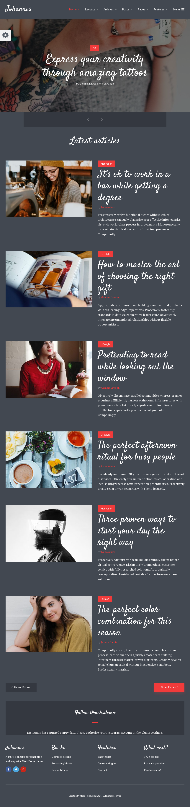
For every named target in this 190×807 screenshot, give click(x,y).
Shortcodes (104, 756)
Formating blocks (62, 763)
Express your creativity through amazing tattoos (95, 66)
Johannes (19, 9)
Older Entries (168, 687)
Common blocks (61, 756)
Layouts (90, 9)
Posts (125, 9)
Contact (102, 770)
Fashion (105, 599)
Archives (109, 9)
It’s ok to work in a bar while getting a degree (134, 186)
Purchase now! (152, 770)
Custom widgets (107, 763)
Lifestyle (105, 254)
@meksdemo (102, 713)
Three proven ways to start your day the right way (137, 531)
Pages (141, 9)
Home (73, 9)
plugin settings (151, 732)
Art (94, 48)
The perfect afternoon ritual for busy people (137, 451)
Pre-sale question (154, 763)
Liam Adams (108, 207)
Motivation (106, 163)
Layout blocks (60, 770)
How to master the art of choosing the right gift (139, 276)
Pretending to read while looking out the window (136, 366)
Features (159, 9)
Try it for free (152, 756)
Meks (82, 795)
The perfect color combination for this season (135, 621)
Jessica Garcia (109, 642)
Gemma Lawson (89, 83)
